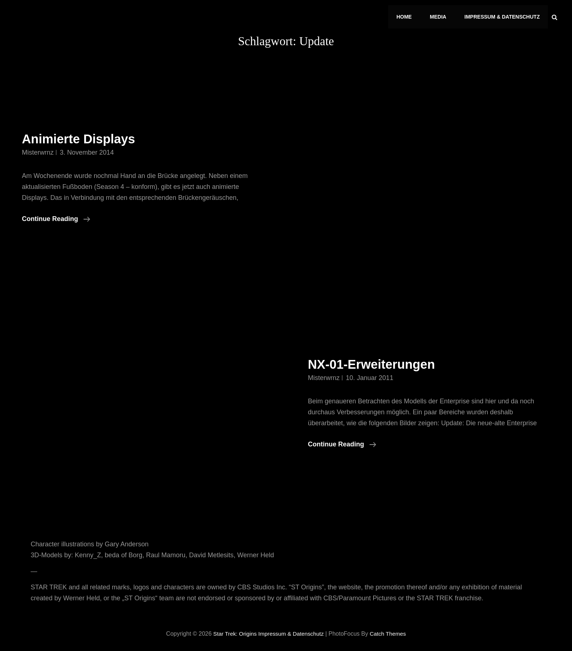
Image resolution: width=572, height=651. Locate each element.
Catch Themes (390, 631)
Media (440, 15)
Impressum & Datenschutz (503, 15)
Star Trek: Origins (232, 631)
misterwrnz (38, 149)
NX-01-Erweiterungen (376, 360)
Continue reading (56, 215)
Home (408, 15)
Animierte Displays (82, 135)
